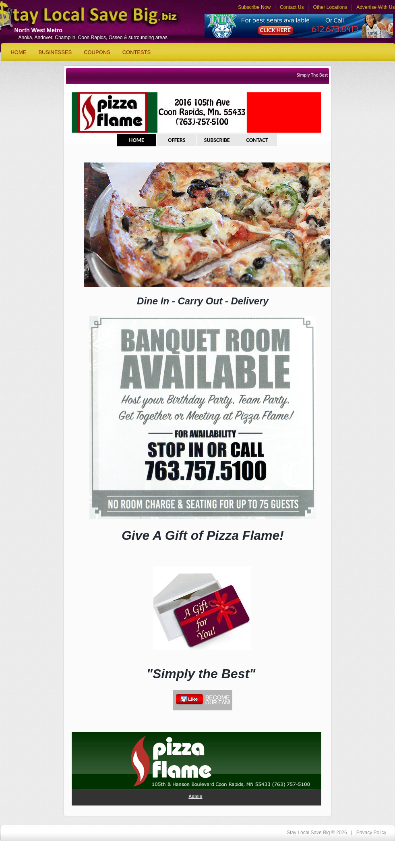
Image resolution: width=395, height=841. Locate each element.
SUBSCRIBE (217, 140)
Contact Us (292, 7)
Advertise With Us (375, 7)
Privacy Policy (371, 832)
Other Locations (330, 7)
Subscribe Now (254, 7)
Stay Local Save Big (77, 18)
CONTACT (257, 140)
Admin (195, 796)
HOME (136, 140)
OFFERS (177, 140)
